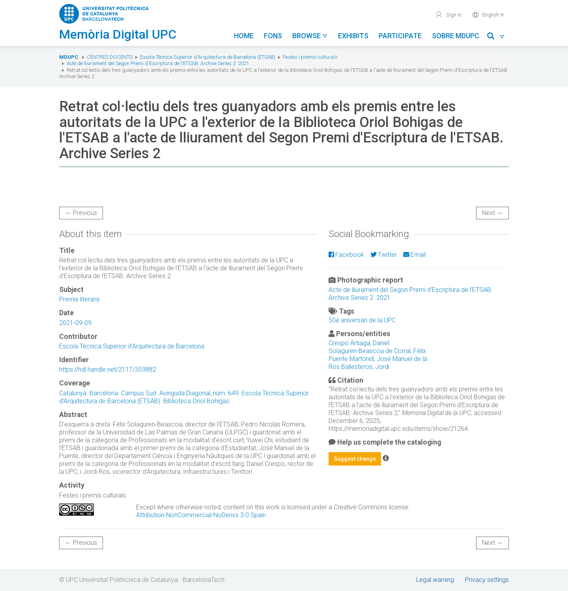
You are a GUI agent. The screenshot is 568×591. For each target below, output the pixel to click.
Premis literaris (79, 299)
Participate (400, 36)
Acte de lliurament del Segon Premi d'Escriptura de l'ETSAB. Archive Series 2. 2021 (158, 63)
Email (414, 254)
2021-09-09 (75, 323)
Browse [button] (310, 36)
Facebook (346, 254)
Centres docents (110, 57)
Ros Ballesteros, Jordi (359, 366)
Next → (492, 213)
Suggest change (355, 459)
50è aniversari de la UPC (362, 320)
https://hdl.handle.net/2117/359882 (107, 369)
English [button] (488, 14)
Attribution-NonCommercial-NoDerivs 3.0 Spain (201, 515)
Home (244, 36)
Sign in (448, 14)
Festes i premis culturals (310, 57)
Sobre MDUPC (455, 36)
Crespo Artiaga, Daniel (359, 343)
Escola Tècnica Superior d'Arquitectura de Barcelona (131, 346)
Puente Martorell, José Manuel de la (378, 359)
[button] (496, 37)
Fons (273, 36)
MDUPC (68, 57)
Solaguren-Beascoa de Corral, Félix (377, 351)
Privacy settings (487, 580)
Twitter (383, 254)
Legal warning (435, 580)
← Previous (81, 213)
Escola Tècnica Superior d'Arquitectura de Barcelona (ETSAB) (207, 57)
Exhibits (353, 36)
